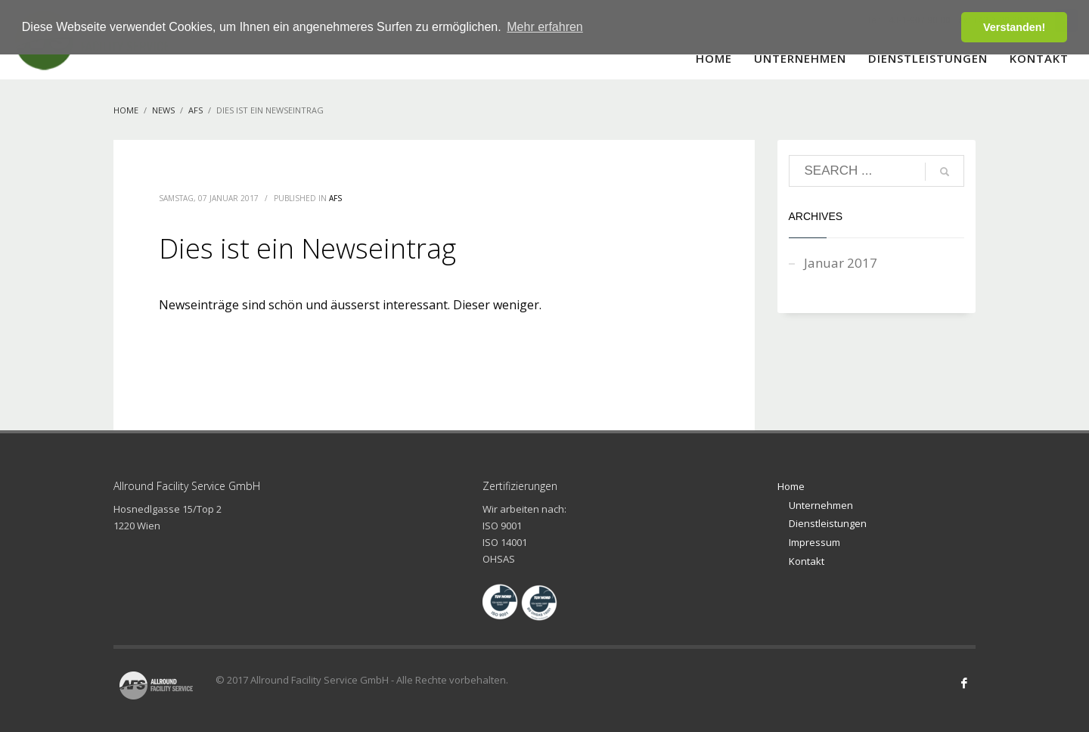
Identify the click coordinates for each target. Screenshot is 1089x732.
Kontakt (806, 561)
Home (791, 486)
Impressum (814, 542)
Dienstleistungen (828, 523)
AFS (335, 198)
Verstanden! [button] (1014, 27)
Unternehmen (821, 505)
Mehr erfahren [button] (545, 26)
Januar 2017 (840, 262)
